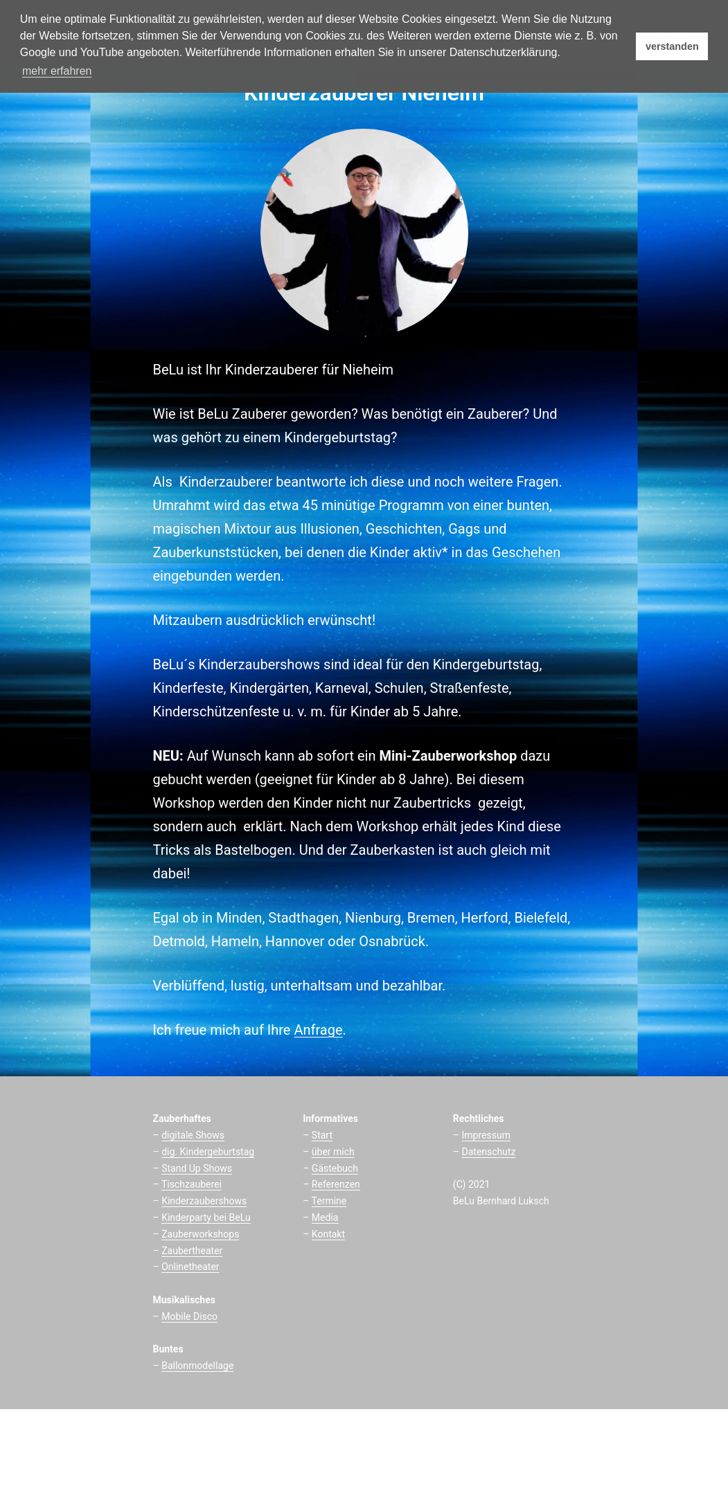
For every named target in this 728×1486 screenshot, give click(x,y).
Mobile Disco (189, 1316)
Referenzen (336, 1184)
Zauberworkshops (200, 1234)
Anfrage (318, 1030)
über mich (333, 1151)
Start (322, 1135)
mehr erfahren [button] (57, 71)
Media (325, 1217)
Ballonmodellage (197, 1365)
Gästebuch (335, 1168)
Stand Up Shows (196, 1168)
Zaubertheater (191, 1250)
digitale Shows (192, 1135)
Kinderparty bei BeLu (206, 1217)
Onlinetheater (190, 1266)
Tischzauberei (191, 1184)
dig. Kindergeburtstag (207, 1151)
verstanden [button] (672, 46)
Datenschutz (489, 1151)
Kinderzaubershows (204, 1200)
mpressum (487, 1135)
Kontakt (328, 1234)
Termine (329, 1200)
